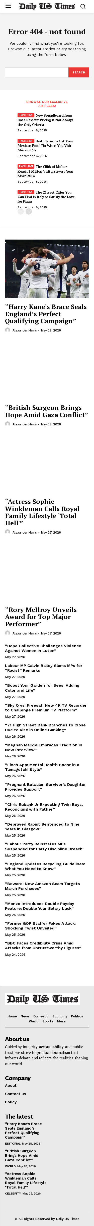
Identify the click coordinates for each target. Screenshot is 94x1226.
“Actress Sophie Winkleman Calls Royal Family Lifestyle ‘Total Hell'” (42, 512)
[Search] (78, 72)
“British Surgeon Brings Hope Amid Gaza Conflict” (46, 411)
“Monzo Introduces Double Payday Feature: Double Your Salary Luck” (39, 906)
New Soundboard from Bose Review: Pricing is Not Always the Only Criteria (45, 120)
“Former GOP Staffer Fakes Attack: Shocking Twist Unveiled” (40, 925)
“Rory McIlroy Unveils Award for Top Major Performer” (41, 616)
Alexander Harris (25, 330)
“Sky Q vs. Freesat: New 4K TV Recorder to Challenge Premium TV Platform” (46, 707)
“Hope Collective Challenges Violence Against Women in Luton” (43, 648)
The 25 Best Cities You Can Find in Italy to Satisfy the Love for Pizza (46, 197)
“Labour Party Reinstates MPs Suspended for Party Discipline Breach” (44, 846)
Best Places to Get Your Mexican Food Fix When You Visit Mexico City (45, 145)
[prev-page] (21, 211)
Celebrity (13, 1193)
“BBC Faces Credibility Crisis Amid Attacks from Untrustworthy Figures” (43, 945)
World (10, 1166)
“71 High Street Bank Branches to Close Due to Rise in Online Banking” (45, 727)
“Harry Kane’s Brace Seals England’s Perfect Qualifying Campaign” (46, 313)
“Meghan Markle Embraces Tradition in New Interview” (43, 747)
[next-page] (29, 211)
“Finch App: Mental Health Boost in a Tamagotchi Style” (42, 767)
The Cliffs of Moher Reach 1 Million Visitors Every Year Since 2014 (45, 171)
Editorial (13, 1143)
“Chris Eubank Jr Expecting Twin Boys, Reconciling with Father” (44, 807)
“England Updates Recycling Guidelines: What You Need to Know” (45, 866)
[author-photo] (8, 330)
